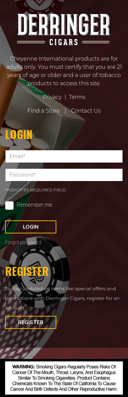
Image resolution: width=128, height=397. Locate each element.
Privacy (52, 97)
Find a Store (43, 110)
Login (31, 226)
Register (30, 322)
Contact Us (86, 110)
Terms (77, 97)
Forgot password (23, 242)
